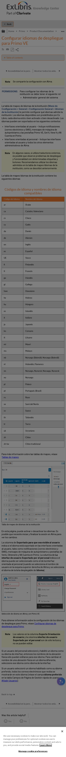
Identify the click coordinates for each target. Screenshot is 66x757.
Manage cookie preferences (32, 751)
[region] (33, 742)
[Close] (62, 731)
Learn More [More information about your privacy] (46, 745)
